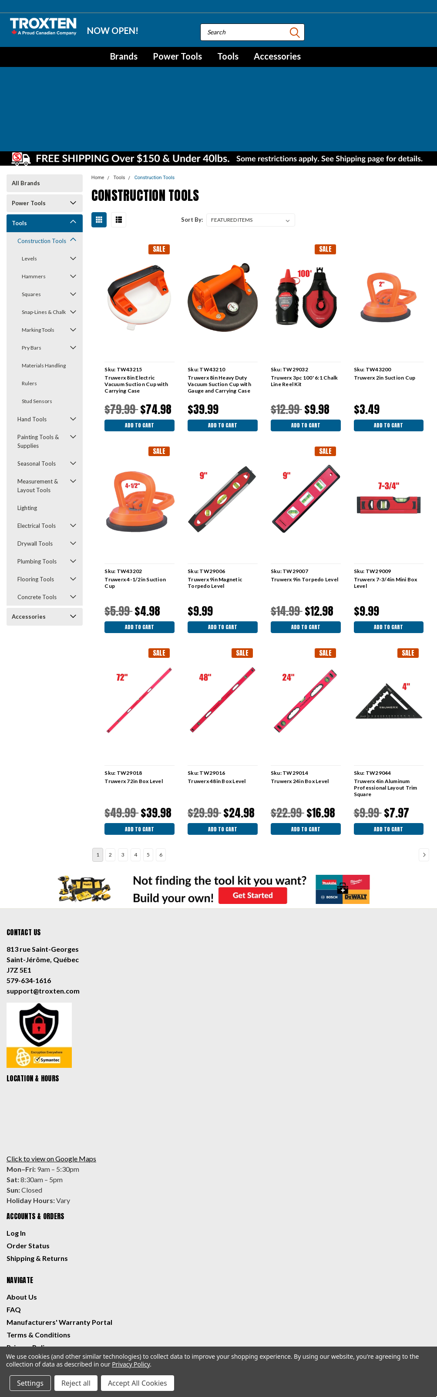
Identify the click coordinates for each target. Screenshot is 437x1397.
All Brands (26, 119)
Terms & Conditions (39, 1278)
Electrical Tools (36, 462)
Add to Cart (139, 362)
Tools (228, 56)
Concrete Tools (37, 533)
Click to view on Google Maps (51, 1102)
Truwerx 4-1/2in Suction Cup (134, 521)
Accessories (277, 56)
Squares (31, 230)
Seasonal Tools (36, 400)
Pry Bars (31, 284)
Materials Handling (44, 302)
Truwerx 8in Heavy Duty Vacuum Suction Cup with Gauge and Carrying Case (219, 320)
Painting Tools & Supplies (38, 378)
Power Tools (177, 56)
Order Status (28, 1189)
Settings (30, 1383)
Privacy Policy (29, 1291)
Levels (29, 195)
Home (97, 114)
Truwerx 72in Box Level (133, 722)
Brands (124, 56)
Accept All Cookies (137, 1383)
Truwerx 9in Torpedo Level (303, 518)
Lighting (27, 444)
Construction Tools (41, 177)
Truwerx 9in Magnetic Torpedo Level (214, 521)
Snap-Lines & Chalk (44, 248)
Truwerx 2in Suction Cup (384, 314)
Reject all (76, 1383)
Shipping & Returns (37, 1201)
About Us (22, 1240)
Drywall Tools (35, 480)
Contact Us (25, 1303)
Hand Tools (32, 355)
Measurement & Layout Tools (37, 422)
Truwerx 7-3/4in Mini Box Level (385, 521)
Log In (16, 1176)
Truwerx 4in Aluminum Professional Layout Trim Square (385, 729)
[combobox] (252, 32)
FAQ (14, 1253)
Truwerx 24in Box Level (299, 722)
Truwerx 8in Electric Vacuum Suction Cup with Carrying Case (136, 320)
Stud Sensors (37, 337)
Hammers (34, 213)
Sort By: (192, 156)
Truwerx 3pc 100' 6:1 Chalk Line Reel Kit (303, 317)
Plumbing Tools (37, 497)
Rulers (29, 320)
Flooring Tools (35, 515)
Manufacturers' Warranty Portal (59, 1265)
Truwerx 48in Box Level (216, 722)
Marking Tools (38, 266)
